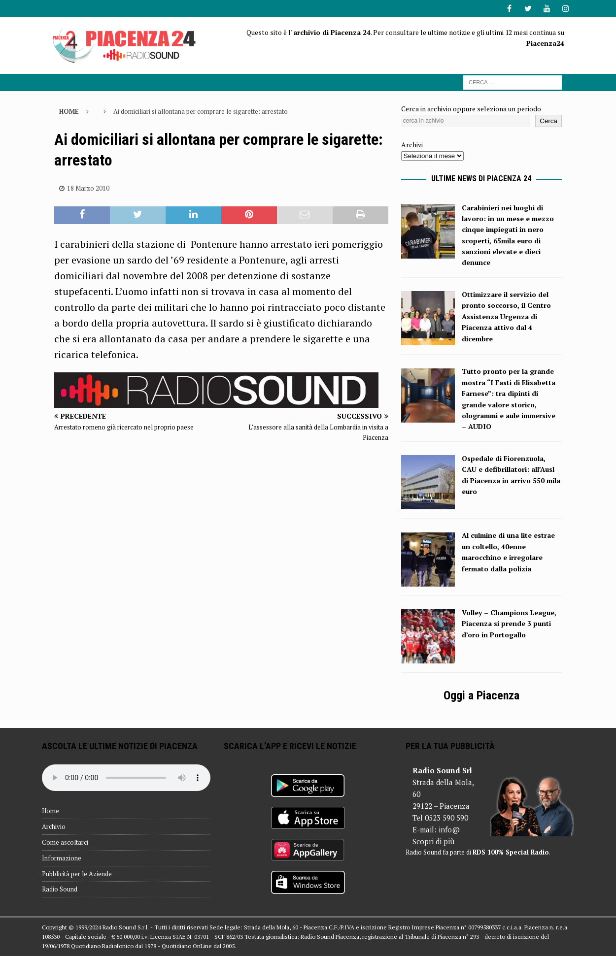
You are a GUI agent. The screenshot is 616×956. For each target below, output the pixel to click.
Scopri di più (433, 841)
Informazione (61, 858)
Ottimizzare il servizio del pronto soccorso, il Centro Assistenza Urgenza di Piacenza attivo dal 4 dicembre (506, 316)
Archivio (54, 826)
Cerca (548, 121)
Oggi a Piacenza (481, 695)
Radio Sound (59, 889)
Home (50, 810)
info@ (449, 829)
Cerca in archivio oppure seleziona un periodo (471, 108)
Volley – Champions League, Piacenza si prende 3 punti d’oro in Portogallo (509, 623)
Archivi (412, 144)
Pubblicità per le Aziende (77, 873)
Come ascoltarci (65, 842)
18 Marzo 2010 (88, 188)
